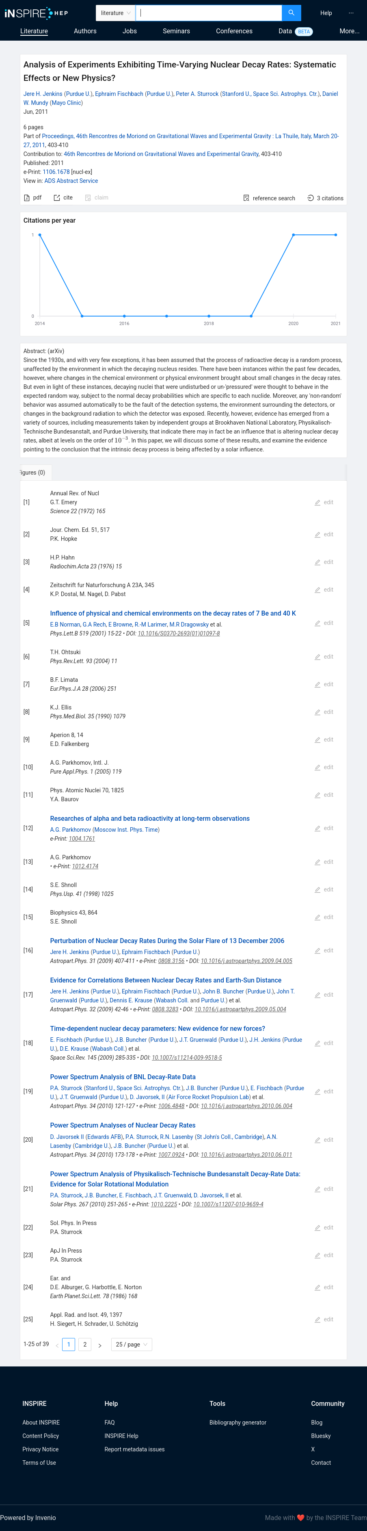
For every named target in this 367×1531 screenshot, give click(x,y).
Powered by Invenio (28, 1518)
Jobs (130, 31)
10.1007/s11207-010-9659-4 (228, 1204)
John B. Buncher (223, 991)
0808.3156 (171, 961)
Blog (316, 1422)
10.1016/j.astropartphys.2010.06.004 (246, 1106)
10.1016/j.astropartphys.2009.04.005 (246, 961)
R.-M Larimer (151, 624)
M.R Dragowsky (189, 624)
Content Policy (40, 1436)
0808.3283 (165, 1009)
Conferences (234, 31)
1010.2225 (164, 1204)
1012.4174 (85, 866)
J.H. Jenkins (265, 1040)
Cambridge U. (92, 1146)
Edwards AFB (104, 1137)
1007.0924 (171, 1155)
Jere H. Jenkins (43, 94)
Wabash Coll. (172, 1000)
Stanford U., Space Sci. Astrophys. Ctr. (270, 94)
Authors (85, 31)
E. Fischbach (66, 1040)
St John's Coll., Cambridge (229, 1137)
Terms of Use (39, 1462)
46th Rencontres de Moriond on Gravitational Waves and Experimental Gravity (161, 154)
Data (285, 31)
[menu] (335, 13)
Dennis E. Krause (131, 1000)
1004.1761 (82, 838)
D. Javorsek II (67, 1137)
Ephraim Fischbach (119, 94)
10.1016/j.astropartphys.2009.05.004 (240, 1009)
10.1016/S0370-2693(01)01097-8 (179, 633)
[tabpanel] (184, 920)
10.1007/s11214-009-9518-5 (187, 1057)
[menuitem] (326, 13)
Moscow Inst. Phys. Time (126, 829)
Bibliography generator (237, 1422)
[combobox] (209, 13)
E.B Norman (65, 624)
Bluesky (320, 1436)
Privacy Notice (40, 1449)
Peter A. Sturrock (197, 94)
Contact (321, 1462)
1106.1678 (56, 172)
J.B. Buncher (131, 1040)
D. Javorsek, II (147, 1097)
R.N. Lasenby (176, 1137)
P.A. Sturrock (66, 1088)
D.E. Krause (74, 1048)
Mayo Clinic (66, 103)
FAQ (109, 1422)
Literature (34, 31)
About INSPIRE (41, 1422)
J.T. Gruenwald (198, 1040)
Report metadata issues (134, 1449)
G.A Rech (94, 624)
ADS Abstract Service (71, 181)
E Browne (120, 624)
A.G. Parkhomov (70, 829)
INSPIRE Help (121, 1436)
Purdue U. (78, 94)
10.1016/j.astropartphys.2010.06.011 (246, 1155)
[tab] (47, 472)
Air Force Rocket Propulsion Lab (208, 1097)
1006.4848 (171, 1106)
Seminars (176, 31)
